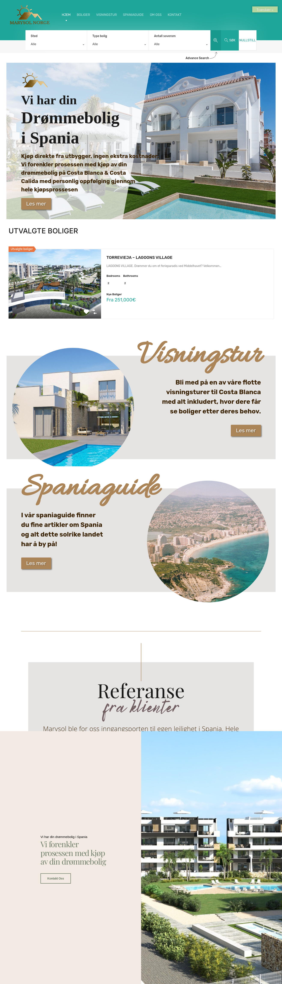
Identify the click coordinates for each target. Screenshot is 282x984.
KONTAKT (174, 15)
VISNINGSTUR (106, 15)
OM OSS (156, 15)
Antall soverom (165, 36)
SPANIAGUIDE (133, 15)
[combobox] (56, 45)
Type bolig (100, 36)
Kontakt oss (54, 756)
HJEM (66, 15)
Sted (34, 36)
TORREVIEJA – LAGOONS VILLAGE (139, 257)
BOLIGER (83, 15)
